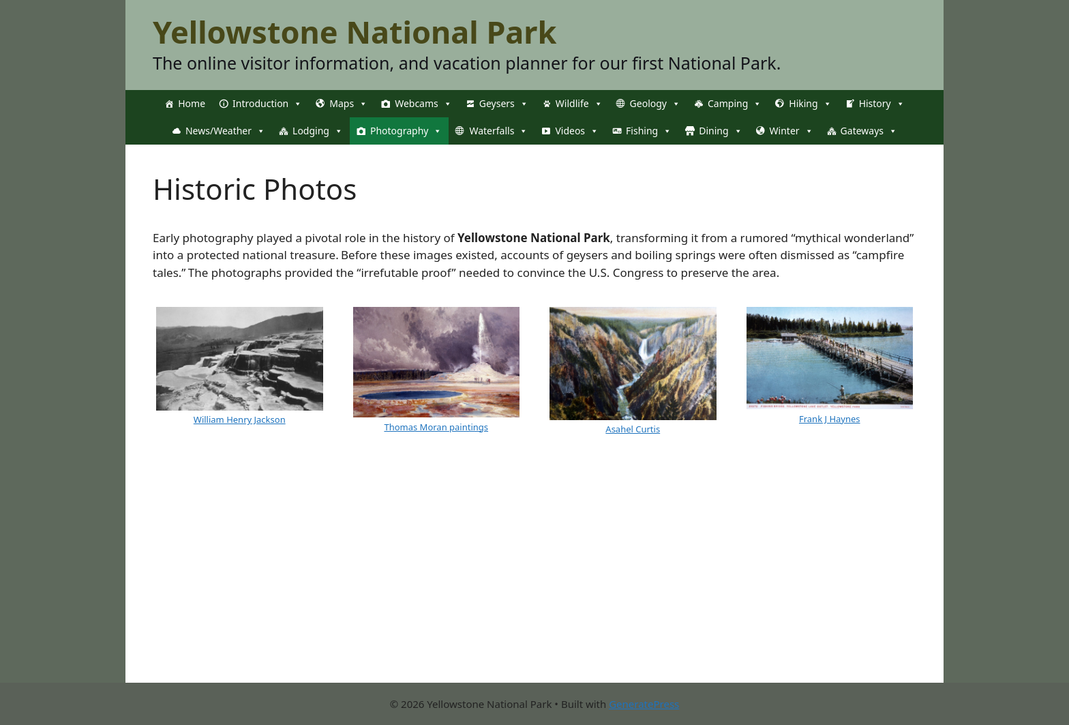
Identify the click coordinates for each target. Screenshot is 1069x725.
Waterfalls (498, 131)
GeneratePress (644, 704)
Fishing (649, 131)
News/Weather (225, 131)
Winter (791, 131)
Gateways (869, 131)
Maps (348, 103)
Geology (655, 103)
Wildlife (579, 103)
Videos (577, 131)
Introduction (267, 103)
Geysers (503, 103)
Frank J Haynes (829, 419)
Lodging (317, 131)
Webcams (423, 103)
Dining (720, 131)
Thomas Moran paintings (436, 427)
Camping (735, 103)
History (882, 103)
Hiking (810, 103)
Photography (406, 131)
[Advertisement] (534, 587)
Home (191, 103)
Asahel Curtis (632, 429)
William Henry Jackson (240, 419)
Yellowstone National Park (354, 32)
